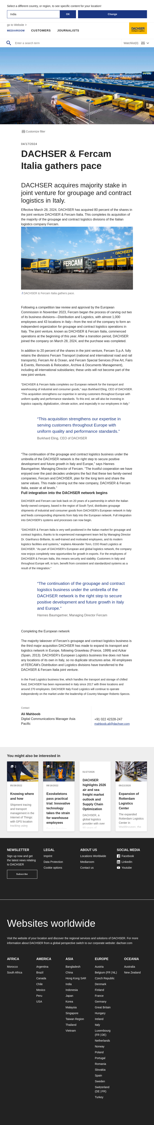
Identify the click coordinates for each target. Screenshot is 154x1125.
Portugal (100, 1058)
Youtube (124, 867)
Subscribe (22, 874)
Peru (39, 995)
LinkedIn (124, 861)
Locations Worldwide (93, 856)
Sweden (100, 1081)
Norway (99, 1046)
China (69, 972)
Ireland (99, 1019)
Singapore (72, 1013)
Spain (98, 1075)
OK (68, 14)
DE (103, 1034)
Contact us (87, 867)
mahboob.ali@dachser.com (110, 723)
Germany (100, 1001)
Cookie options (53, 867)
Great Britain (103, 1007)
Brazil (39, 972)
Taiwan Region (75, 1019)
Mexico (40, 990)
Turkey (99, 1097)
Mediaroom (17, 30)
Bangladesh (73, 966)
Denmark (100, 984)
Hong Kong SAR (76, 978)
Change (112, 14)
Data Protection (53, 861)
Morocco (12, 966)
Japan (69, 995)
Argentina (42, 966)
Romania (100, 1063)
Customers (43, 30)
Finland (99, 990)
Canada (41, 978)
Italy (97, 1024)
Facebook (125, 856)
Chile (39, 984)
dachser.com (124, 943)
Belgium (100, 972)
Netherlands (102, 1040)
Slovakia (100, 1069)
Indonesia (72, 990)
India (69, 984)
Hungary (100, 1013)
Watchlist (131, 43)
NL (114, 972)
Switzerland (102, 1087)
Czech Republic (104, 978)
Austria (99, 966)
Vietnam (71, 1030)
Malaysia (71, 1007)
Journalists (70, 30)
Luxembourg (102, 1030)
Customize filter (33, 131)
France (99, 995)
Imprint (48, 856)
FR (108, 972)
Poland (99, 1052)
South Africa (14, 972)
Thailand (71, 1024)
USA (39, 1001)
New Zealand (132, 972)
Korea (69, 1001)
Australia (129, 966)
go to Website (17, 25)
